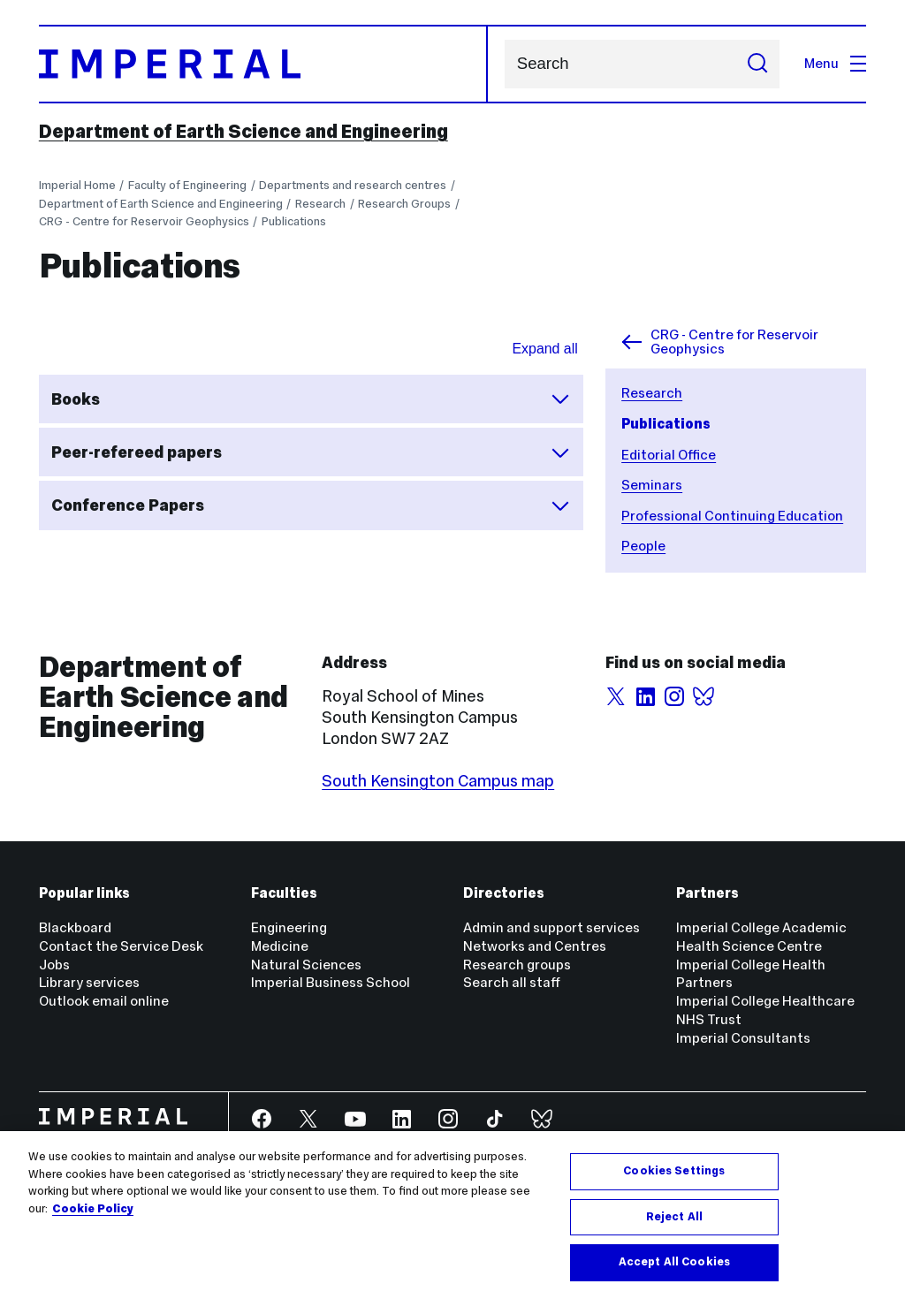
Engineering (289, 927)
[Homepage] (264, 64)
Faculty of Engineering (187, 185)
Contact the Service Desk (121, 946)
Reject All (674, 1217)
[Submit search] (757, 64)
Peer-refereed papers (311, 452)
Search (504, 64)
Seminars (651, 484)
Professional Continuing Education (732, 515)
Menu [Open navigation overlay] (835, 63)
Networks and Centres (534, 946)
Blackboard (75, 927)
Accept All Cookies (674, 1262)
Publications (294, 221)
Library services (89, 982)
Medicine (279, 946)
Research (320, 203)
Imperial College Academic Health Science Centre (761, 936)
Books (311, 398)
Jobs (54, 964)
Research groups (517, 964)
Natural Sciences (306, 964)
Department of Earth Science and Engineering (243, 131)
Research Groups (404, 203)
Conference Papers (311, 505)
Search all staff (511, 982)
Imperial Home (77, 185)
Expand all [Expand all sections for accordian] (545, 348)
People (643, 545)
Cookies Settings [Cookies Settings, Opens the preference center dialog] (674, 1171)
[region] (452, 1215)
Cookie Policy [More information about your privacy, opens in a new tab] (92, 1209)
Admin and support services (551, 927)
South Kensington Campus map (438, 781)
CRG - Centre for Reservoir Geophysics (144, 221)
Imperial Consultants (743, 1037)
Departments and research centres (352, 185)
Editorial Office (668, 454)
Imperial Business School (330, 982)
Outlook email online (104, 1000)
